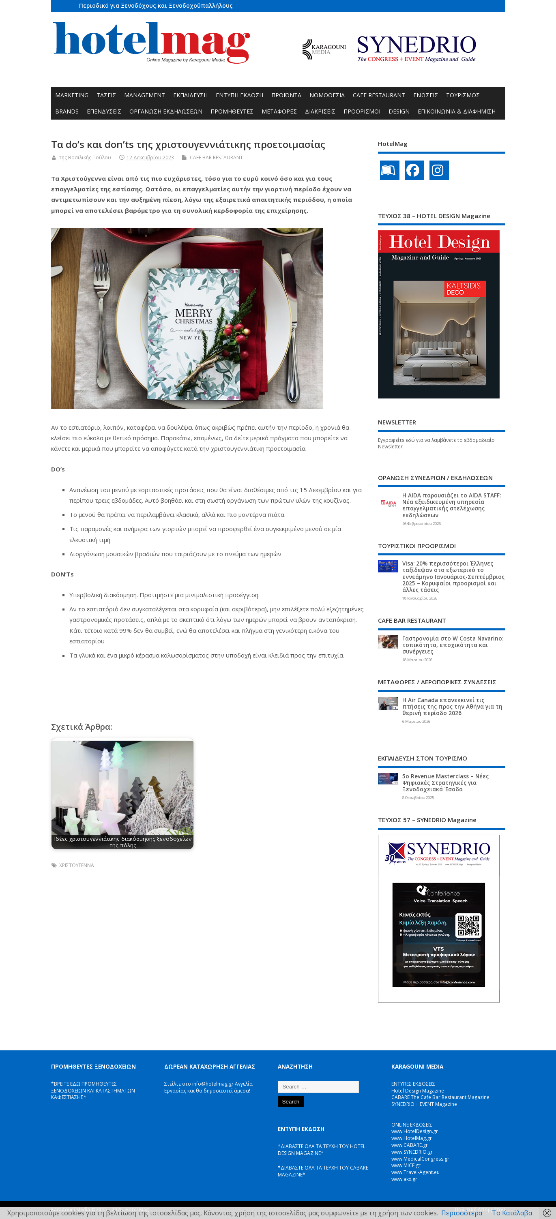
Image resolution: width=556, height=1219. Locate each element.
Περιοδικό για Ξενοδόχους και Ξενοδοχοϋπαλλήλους (156, 5)
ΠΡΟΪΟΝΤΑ (286, 95)
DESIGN (399, 111)
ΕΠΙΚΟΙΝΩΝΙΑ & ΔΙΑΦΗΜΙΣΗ (457, 111)
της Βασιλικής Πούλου (85, 157)
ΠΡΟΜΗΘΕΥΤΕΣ (231, 111)
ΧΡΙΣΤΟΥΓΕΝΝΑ (76, 865)
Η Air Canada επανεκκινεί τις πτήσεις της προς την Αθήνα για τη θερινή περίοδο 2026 (452, 706)
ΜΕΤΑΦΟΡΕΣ (279, 111)
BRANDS (67, 111)
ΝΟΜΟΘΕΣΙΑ (327, 95)
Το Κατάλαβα (512, 1212)
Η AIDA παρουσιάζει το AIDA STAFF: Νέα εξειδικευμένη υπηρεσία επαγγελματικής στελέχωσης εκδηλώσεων (451, 505)
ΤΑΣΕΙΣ (106, 95)
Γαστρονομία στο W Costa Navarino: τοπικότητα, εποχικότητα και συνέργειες (452, 645)
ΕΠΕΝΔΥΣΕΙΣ (104, 111)
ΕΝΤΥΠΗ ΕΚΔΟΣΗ (239, 95)
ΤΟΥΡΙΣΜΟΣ (463, 95)
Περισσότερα (461, 1212)
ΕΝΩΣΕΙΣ (425, 95)
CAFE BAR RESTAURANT (216, 157)
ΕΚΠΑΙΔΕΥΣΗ (190, 95)
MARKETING (71, 95)
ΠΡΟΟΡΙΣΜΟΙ (361, 111)
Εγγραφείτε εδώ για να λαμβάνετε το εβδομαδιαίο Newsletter (436, 443)
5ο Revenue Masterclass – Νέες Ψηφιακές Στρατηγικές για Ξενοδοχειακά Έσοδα (445, 783)
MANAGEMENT (144, 95)
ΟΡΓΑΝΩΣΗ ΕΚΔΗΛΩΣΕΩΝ (165, 111)
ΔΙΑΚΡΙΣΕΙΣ (320, 111)
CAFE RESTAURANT (379, 95)
